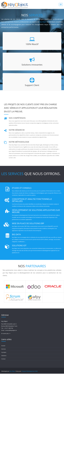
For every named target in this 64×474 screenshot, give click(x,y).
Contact (3, 359)
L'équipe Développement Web (29, 371)
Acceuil (3, 345)
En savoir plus (5, 333)
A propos (3, 352)
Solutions (3, 355)
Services (3, 349)
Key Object (12, 371)
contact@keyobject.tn (11, 330)
